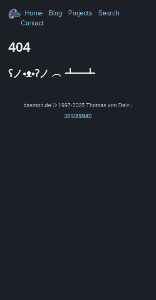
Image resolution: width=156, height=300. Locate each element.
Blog (55, 13)
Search (108, 13)
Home (34, 13)
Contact (32, 23)
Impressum (78, 115)
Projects (80, 13)
